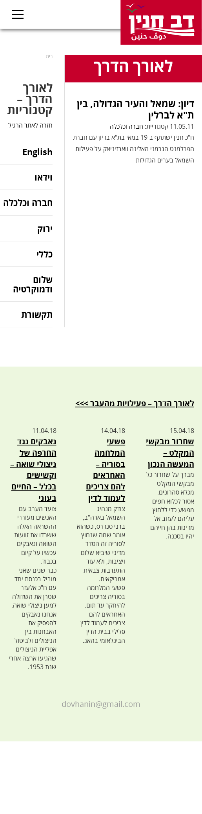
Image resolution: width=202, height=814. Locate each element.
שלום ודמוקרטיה (33, 284)
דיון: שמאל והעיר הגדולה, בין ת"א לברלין (135, 109)
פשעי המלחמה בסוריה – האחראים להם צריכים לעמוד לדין (105, 469)
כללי (44, 254)
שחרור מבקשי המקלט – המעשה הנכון (170, 452)
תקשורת (37, 314)
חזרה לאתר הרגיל (30, 125)
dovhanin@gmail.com (101, 704)
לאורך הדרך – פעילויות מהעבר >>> (134, 403)
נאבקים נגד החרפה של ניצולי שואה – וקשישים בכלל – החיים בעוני (33, 469)
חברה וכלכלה (126, 126)
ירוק (45, 228)
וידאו (44, 177)
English (37, 152)
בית (49, 56)
